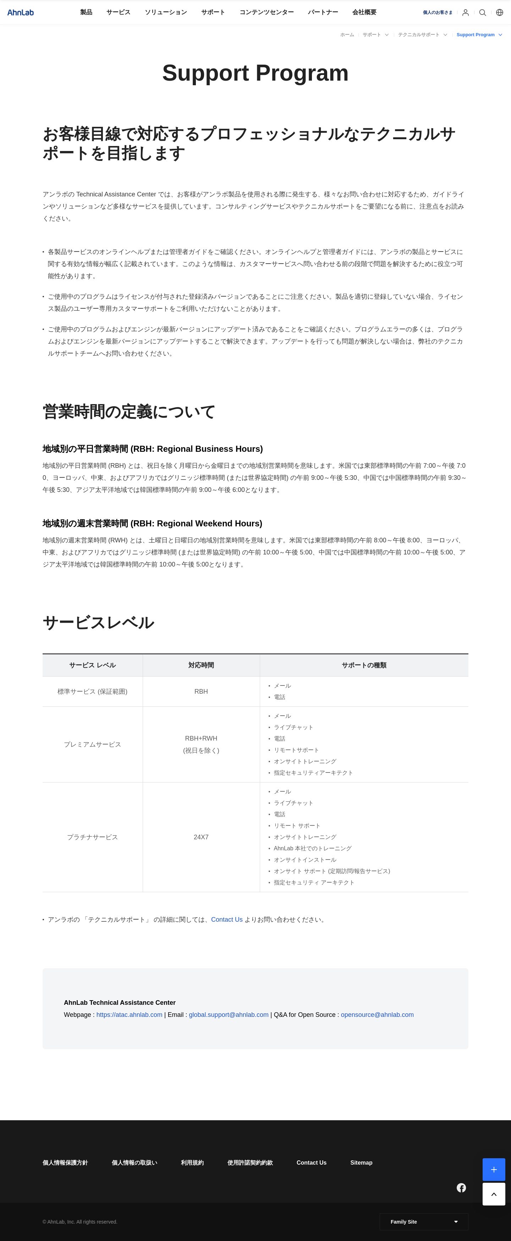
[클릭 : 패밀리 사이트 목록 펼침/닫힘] (424, 1221)
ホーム (347, 34)
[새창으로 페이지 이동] (461, 1188)
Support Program (476, 34)
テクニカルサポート (419, 34)
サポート (372, 34)
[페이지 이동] (65, 1163)
